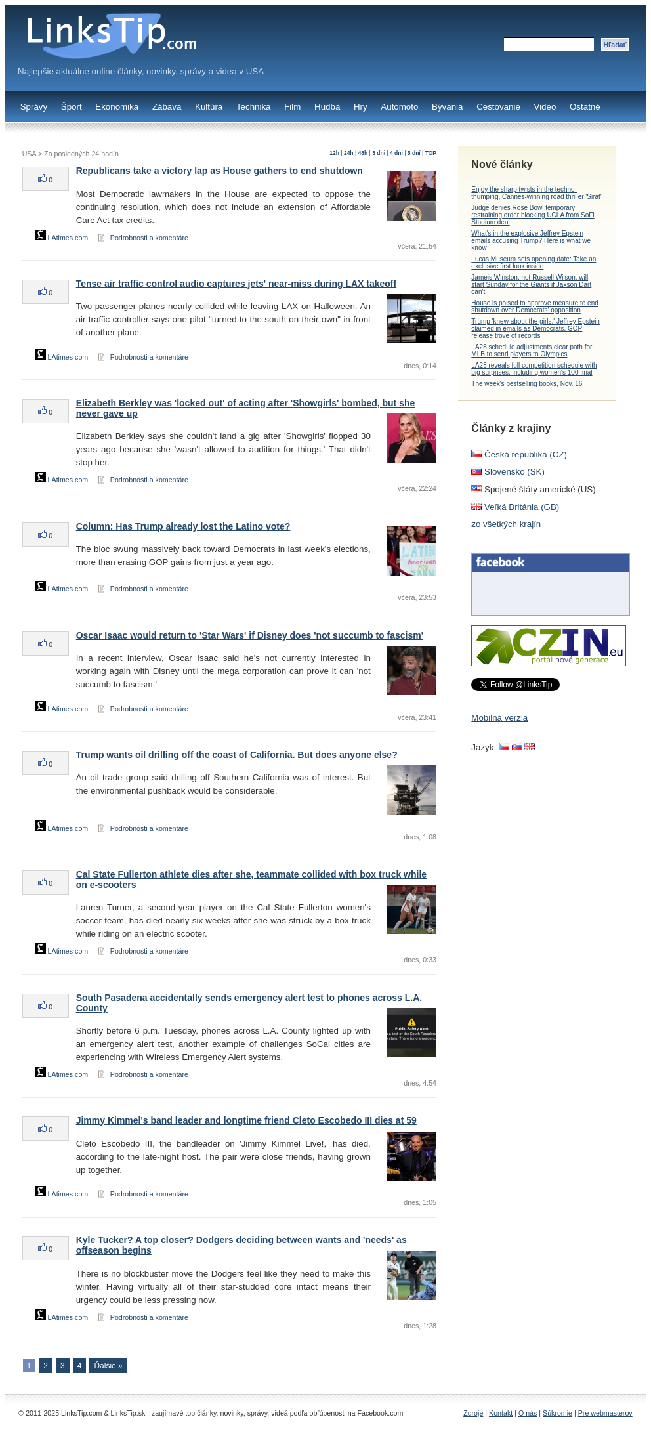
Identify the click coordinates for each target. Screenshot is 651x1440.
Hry (361, 107)
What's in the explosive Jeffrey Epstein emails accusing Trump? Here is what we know (531, 240)
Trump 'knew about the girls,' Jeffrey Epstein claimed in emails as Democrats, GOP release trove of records (535, 328)
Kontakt (501, 1413)
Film (292, 107)
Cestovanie (498, 107)
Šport (71, 107)
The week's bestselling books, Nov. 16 (526, 383)
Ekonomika (116, 107)
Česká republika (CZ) (519, 454)
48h (363, 153)
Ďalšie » (108, 1365)
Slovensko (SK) (508, 471)
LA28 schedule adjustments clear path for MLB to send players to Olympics (531, 350)
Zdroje (473, 1413)
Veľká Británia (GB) (515, 507)
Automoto (399, 107)
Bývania (447, 107)
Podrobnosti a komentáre (149, 238)
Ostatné (585, 107)
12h (334, 153)
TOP (430, 153)
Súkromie (557, 1413)
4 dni (396, 153)
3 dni (378, 153)
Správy (33, 107)
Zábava (166, 107)
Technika (253, 107)
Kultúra (208, 107)
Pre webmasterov (605, 1413)
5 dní (414, 153)
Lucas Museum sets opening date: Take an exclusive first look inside (533, 262)
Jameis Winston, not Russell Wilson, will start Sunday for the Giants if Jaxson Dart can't (531, 284)
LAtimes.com (62, 238)
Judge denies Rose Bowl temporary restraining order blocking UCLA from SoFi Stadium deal (532, 215)
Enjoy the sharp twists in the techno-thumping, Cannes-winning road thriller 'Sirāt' (536, 193)
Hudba (327, 107)
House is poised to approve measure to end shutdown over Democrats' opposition (534, 306)
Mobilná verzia (499, 718)
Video (545, 107)
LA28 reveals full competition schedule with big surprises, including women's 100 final (534, 369)
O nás (527, 1413)
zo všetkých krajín (506, 524)
